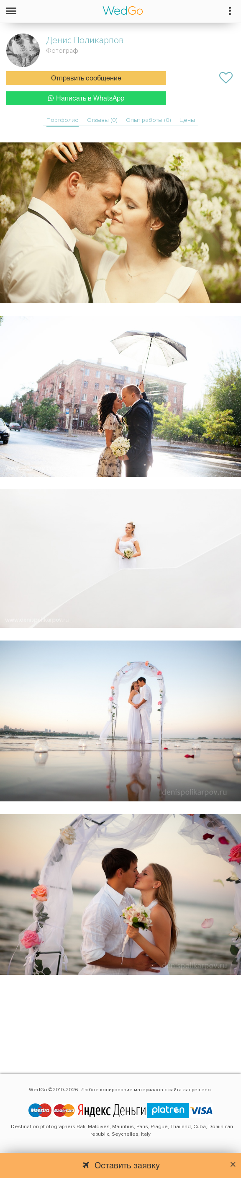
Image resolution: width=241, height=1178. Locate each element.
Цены (187, 120)
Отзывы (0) (102, 120)
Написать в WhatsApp (86, 98)
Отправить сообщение (86, 79)
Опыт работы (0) (148, 120)
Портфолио (62, 120)
